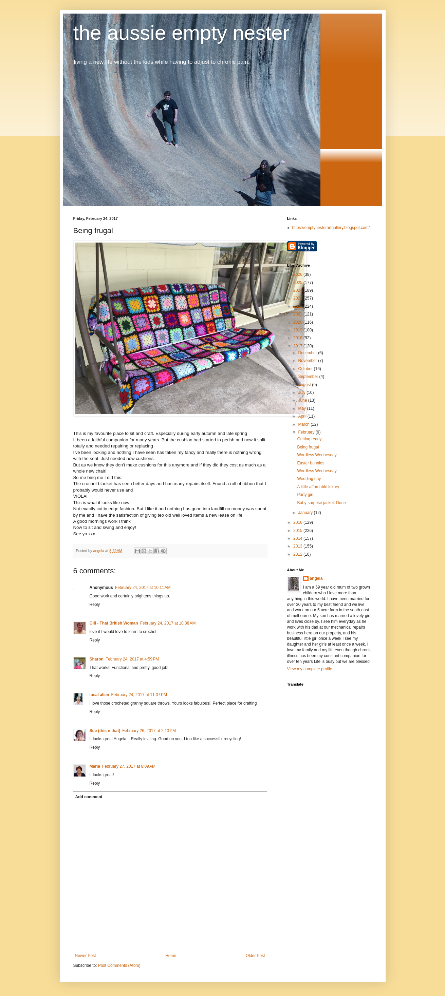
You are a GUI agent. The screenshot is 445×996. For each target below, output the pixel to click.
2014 (298, 538)
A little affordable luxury (318, 486)
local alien (99, 694)
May (302, 408)
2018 (298, 338)
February (306, 432)
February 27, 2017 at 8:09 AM (128, 766)
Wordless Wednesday (316, 455)
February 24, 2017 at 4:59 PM (132, 659)
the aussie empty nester (181, 32)
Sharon (97, 659)
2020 (298, 322)
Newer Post (85, 955)
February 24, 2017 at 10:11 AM (143, 587)
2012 (298, 554)
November (308, 360)
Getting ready (309, 439)
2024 (298, 290)
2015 (298, 530)
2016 (298, 522)
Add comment (89, 796)
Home (170, 955)
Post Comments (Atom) (119, 965)
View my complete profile (309, 669)
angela (316, 578)
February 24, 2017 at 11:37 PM (139, 694)
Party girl (305, 494)
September (308, 376)
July (302, 392)
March (304, 424)
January (306, 512)
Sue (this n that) (105, 730)
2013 (298, 546)
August (305, 384)
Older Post (255, 955)
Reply (95, 604)
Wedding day (309, 478)
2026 (298, 274)
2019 (298, 330)
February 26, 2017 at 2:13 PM (149, 730)
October (306, 368)
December (308, 352)
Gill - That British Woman (114, 623)
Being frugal (308, 447)
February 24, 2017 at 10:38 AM (168, 623)
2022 (298, 306)
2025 (298, 282)
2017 (298, 346)
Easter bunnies (310, 463)
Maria (95, 766)
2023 (298, 298)
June (303, 400)
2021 (298, 314)
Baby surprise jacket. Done (321, 502)
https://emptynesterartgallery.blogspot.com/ (331, 227)
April (302, 416)
